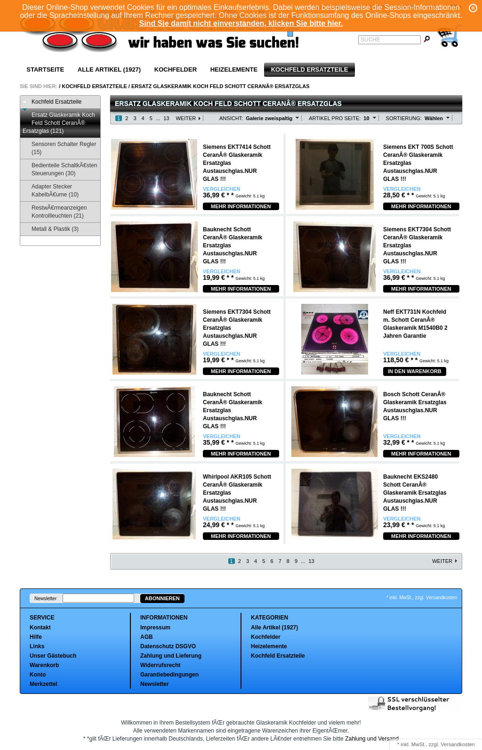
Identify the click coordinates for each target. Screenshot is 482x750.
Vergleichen (221, 189)
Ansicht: (231, 118)
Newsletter (45, 598)
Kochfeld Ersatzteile (309, 69)
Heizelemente (233, 69)
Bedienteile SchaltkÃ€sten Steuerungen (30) (60, 169)
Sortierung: (404, 118)
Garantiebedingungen (169, 674)
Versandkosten (458, 744)
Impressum (155, 627)
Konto (38, 674)
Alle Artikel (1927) (109, 69)
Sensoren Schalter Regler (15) (59, 148)
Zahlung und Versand (372, 738)
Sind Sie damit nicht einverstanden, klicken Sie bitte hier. (241, 23)
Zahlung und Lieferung (170, 655)
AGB (146, 637)
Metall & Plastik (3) (51, 229)
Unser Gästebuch (53, 655)
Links (37, 646)
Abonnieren (162, 598)
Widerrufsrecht (160, 665)
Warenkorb (44, 665)
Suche (370, 39)
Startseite (45, 69)
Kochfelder (175, 69)
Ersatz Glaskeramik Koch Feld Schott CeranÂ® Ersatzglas (220, 86)
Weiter (186, 118)
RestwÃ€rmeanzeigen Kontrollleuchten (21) (55, 211)
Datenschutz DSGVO (168, 646)
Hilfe (36, 637)
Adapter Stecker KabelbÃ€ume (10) (51, 190)
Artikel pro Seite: (335, 118)
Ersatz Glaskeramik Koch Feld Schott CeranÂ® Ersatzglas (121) (59, 123)
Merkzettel (43, 684)
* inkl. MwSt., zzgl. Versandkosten (421, 597)
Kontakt (40, 627)
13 (166, 118)
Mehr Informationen (241, 206)
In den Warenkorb (415, 371)
